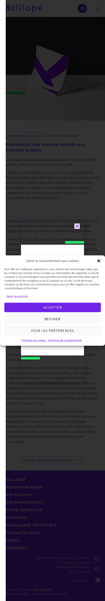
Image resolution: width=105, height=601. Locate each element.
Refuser (52, 319)
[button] (99, 261)
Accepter (52, 307)
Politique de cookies (33, 340)
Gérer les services (17, 296)
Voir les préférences (52, 330)
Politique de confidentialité (65, 340)
